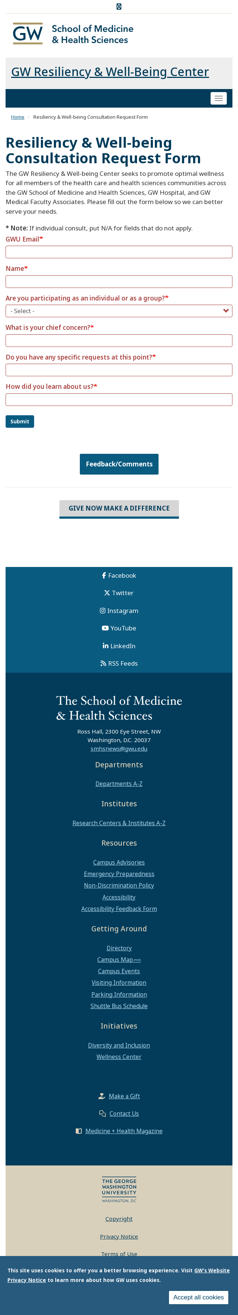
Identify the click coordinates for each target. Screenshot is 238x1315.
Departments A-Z (119, 783)
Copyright (119, 1218)
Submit (19, 421)
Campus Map (115, 959)
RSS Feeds (123, 663)
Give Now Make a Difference (119, 508)
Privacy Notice (119, 1236)
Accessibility (119, 897)
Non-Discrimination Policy (119, 885)
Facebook (122, 575)
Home (18, 117)
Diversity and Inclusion (119, 1045)
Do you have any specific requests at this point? (79, 357)
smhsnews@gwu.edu (119, 748)
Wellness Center (119, 1056)
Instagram (122, 610)
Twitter (123, 592)
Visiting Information (119, 982)
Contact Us (124, 1113)
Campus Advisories (119, 862)
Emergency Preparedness (119, 874)
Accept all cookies (198, 1297)
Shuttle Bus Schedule (119, 1006)
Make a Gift (124, 1096)
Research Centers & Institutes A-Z (119, 823)
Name (15, 268)
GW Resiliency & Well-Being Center (110, 71)
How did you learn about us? (50, 386)
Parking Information (119, 994)
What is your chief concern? (48, 327)
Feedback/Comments (119, 464)
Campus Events (119, 971)
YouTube (123, 628)
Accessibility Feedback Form (119, 908)
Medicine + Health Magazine (124, 1131)
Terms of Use (119, 1253)
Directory (119, 948)
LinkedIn (123, 646)
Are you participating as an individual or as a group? (85, 298)
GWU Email (22, 239)
